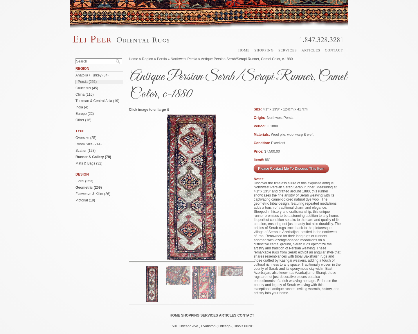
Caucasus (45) (86, 88)
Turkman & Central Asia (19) (97, 101)
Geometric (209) (88, 187)
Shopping (264, 50)
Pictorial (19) (85, 200)
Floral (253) (84, 181)
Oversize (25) (85, 138)
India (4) (81, 107)
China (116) (84, 94)
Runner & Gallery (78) (93, 157)
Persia (162, 59)
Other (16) (83, 120)
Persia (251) (87, 82)
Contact (334, 50)
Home (244, 50)
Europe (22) (84, 114)
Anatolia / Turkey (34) (92, 75)
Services (287, 50)
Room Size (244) (88, 144)
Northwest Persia (184, 59)
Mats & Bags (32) (88, 163)
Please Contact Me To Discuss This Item (291, 169)
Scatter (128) (85, 151)
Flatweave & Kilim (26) (92, 194)
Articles (311, 50)
